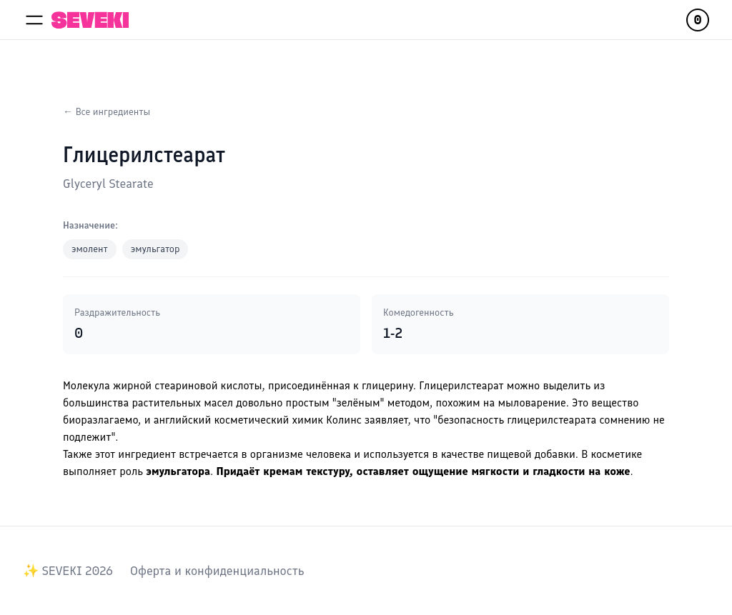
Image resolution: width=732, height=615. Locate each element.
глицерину (387, 385)
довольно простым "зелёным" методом (333, 402)
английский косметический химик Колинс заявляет (281, 419)
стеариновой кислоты (208, 385)
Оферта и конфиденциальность (217, 571)
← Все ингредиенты (106, 112)
